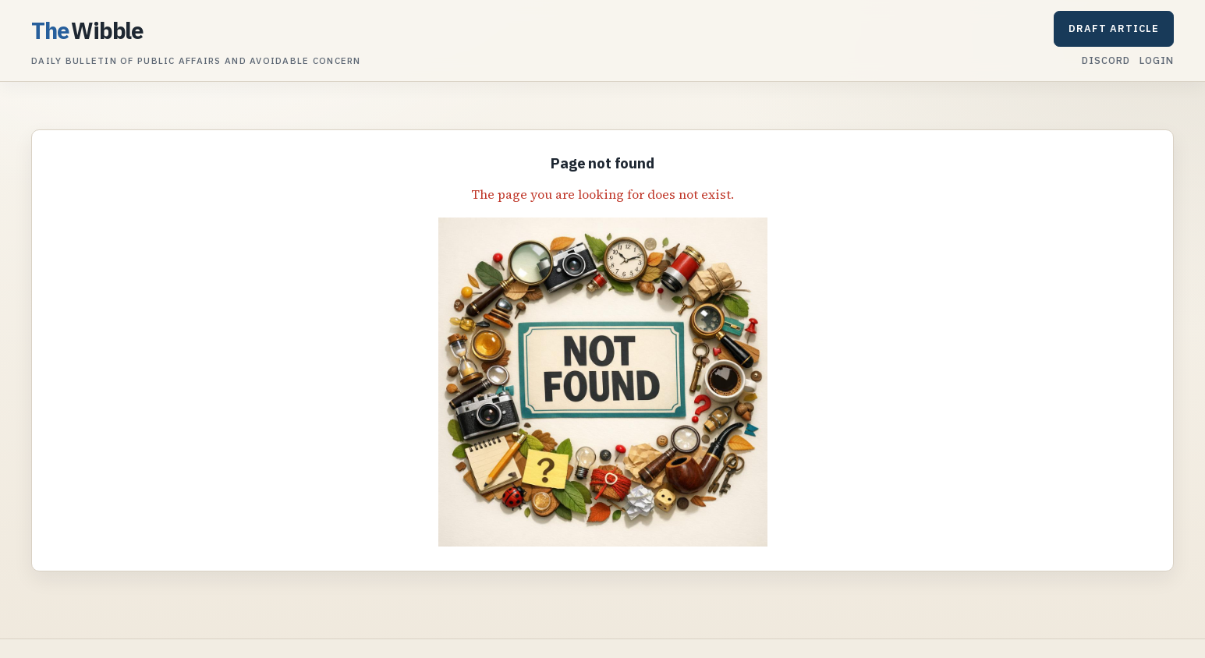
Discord (1106, 60)
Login (1156, 60)
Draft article (1114, 28)
